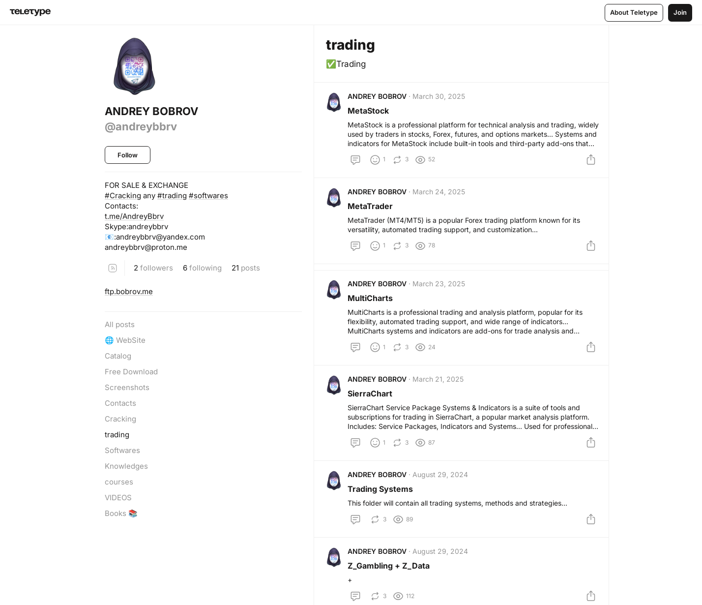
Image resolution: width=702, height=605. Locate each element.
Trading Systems (382, 507)
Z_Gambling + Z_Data (391, 588)
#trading (172, 195)
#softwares (208, 195)
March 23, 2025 (440, 294)
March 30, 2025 (440, 98)
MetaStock (370, 113)
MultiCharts (372, 308)
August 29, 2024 (442, 492)
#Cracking (123, 195)
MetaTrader (372, 212)
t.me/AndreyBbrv (134, 216)
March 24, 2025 (440, 197)
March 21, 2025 (440, 393)
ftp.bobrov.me (129, 291)
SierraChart (372, 408)
